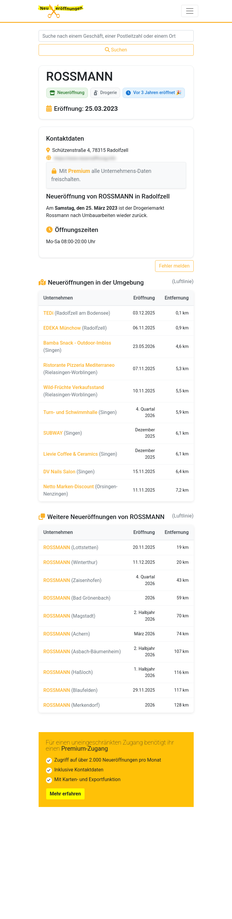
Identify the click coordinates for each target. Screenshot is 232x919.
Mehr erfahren (65, 794)
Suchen (116, 50)
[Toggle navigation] (189, 11)
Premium (79, 171)
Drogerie (105, 92)
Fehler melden (174, 266)
